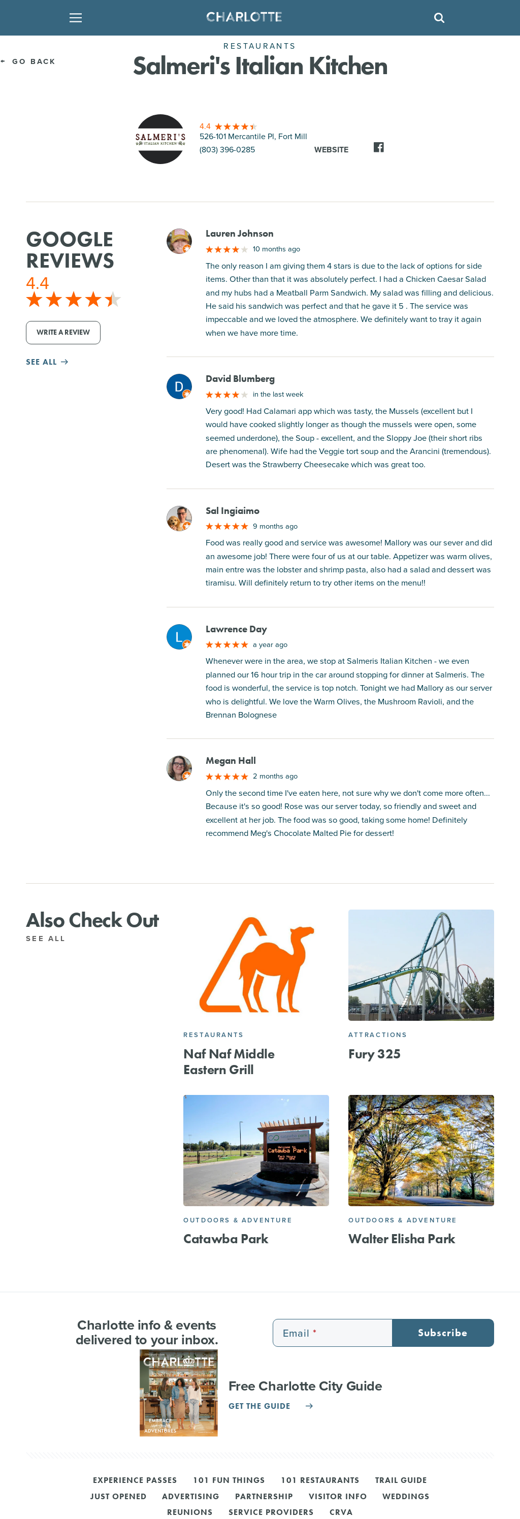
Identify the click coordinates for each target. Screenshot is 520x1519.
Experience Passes (135, 1481)
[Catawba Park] (256, 1150)
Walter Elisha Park (402, 1239)
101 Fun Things (229, 1481)
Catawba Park (225, 1239)
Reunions (190, 1513)
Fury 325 (374, 1054)
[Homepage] (257, 17)
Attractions (378, 1035)
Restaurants (213, 1035)
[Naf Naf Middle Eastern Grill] (256, 965)
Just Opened (118, 1497)
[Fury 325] (421, 965)
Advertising (190, 1497)
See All (51, 938)
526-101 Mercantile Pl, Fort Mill (253, 136)
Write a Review (63, 332)
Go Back (28, 61)
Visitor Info (338, 1497)
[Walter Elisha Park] (421, 1150)
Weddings (406, 1497)
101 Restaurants (320, 1481)
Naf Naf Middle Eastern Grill (228, 1062)
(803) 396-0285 (227, 149)
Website (331, 149)
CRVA (341, 1513)
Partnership (264, 1497)
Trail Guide (401, 1481)
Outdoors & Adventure (237, 1220)
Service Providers (271, 1513)
